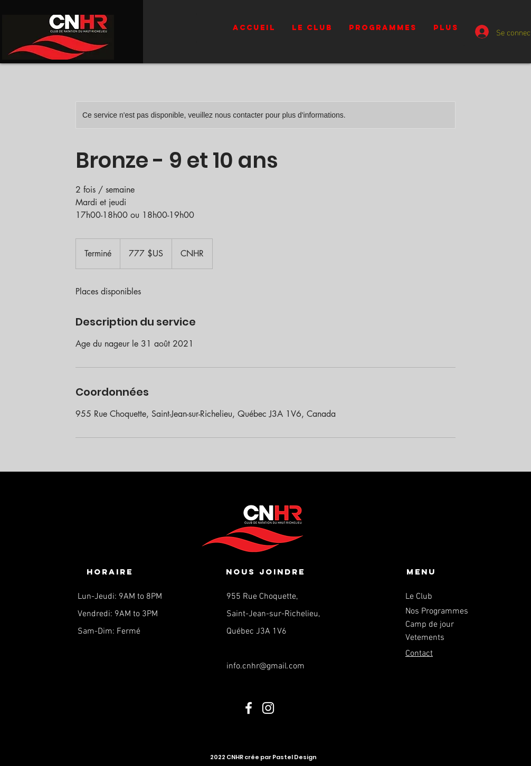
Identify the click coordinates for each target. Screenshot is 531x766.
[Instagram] (268, 708)
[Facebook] (249, 708)
